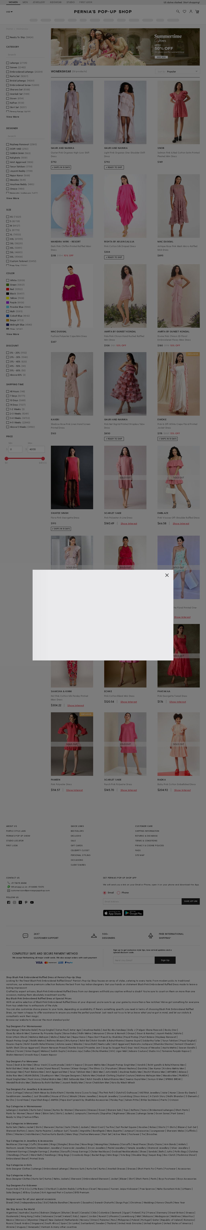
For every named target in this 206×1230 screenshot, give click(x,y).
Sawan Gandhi (187, 1041)
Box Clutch (169, 1148)
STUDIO (71, 2)
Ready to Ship (14, 1110)
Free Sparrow (147, 1182)
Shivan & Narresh (116, 1027)
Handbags (14, 1148)
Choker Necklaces (100, 1145)
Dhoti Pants (182, 1103)
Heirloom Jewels (15, 1141)
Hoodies (143, 1120)
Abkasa (182, 1065)
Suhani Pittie (132, 1093)
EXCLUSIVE (76, 836)
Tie (143, 1127)
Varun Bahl (90, 1037)
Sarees (47, 1103)
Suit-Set (192, 1120)
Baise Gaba (69, 1027)
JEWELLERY (39, 2)
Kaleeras (114, 1137)
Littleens (186, 1182)
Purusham (111, 1062)
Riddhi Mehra (37, 1034)
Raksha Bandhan (58, 1196)
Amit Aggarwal (120, 1037)
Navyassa (103, 1182)
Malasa (45, 1044)
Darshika (142, 1062)
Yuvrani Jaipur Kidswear (124, 1182)
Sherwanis (80, 1103)
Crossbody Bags (81, 1148)
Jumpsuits (80, 1107)
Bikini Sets (48, 1107)
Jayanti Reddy (164, 1027)
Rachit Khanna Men (154, 1065)
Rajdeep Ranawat (166, 1030)
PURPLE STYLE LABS (16, 831)
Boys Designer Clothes (18, 1172)
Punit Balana (147, 1030)
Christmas (135, 1196)
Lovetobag (126, 1089)
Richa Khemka (100, 1044)
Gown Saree (162, 1107)
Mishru (54, 1030)
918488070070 (192, 2)
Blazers (182, 1120)
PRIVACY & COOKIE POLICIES (149, 845)
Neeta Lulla (104, 1037)
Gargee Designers (71, 1069)
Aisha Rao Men (14, 1069)
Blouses (131, 1107)
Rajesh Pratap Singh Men (121, 1058)
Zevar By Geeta (187, 1086)
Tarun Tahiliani (170, 1034)
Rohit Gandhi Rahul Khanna (39, 1037)
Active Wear (120, 1127)
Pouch (25, 1148)
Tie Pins (110, 1120)
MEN (25, 2)
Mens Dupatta (114, 1124)
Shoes (143, 1145)
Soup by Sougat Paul (114, 1041)
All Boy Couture (31, 1186)
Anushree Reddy (92, 1023)
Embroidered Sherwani (96, 1172)
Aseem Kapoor (49, 1048)
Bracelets (43, 1137)
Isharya (28, 1086)
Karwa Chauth (164, 1196)
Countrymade (56, 1058)
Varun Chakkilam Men (97, 1076)
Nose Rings (87, 1137)
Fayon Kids (12, 1182)
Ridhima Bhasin (55, 1034)
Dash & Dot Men (23, 1058)
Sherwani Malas (175, 1124)
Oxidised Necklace (122, 1145)
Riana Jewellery (88, 1089)
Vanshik (141, 1058)
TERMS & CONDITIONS (146, 840)
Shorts (161, 1120)
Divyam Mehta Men (95, 1058)
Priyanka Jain (92, 1041)
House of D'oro (60, 1089)
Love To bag (90, 1086)
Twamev (65, 1062)
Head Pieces (139, 1137)
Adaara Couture (138, 1044)
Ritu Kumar (72, 1034)
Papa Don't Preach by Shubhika (105, 1030)
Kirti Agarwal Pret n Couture (57, 1186)
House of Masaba (150, 1041)
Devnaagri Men (14, 1065)
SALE (73, 840)
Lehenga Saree (145, 1107)
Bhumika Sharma (163, 1037)
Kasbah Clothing (106, 1069)
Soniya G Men (155, 1072)
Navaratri (75, 1196)
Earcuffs (126, 1137)
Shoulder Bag (139, 1148)
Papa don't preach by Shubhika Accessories (84, 1093)
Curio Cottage (14, 1086)
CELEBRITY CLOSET (80, 850)
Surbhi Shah (12, 1041)
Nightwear (119, 1107)
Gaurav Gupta (14, 1037)
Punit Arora (34, 1072)
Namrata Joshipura (141, 1037)
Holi (17, 1196)
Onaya (131, 1027)
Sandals (152, 1145)
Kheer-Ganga (79, 1062)
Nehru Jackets (61, 1172)
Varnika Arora (73, 1086)
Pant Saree (177, 1107)
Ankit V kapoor (74, 1058)
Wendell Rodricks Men (18, 1076)
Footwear (134, 1127)
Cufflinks (191, 1124)
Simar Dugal (32, 1044)
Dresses (92, 1103)
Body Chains (155, 1137)
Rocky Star (171, 1023)
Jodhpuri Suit (60, 1124)
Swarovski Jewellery (74, 1141)
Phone (125, 892)
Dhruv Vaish (40, 1058)
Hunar (173, 1086)
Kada (135, 1145)
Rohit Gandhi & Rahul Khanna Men (105, 1072)
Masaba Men (170, 1069)
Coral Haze (23, 1093)
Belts (161, 1145)
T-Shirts (171, 1120)
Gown (102, 1103)
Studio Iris (154, 1044)
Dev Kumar (155, 1062)
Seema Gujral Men (136, 1072)
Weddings (148, 1196)
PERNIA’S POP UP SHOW (18, 836)
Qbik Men (98, 1065)
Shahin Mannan (14, 1048)
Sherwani (49, 1120)
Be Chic (10, 1093)
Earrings (23, 1137)
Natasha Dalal (29, 1023)
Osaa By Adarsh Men (17, 1027)
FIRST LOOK (85, 2)
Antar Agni (75, 1023)
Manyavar (99, 1027)
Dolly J (131, 1023)
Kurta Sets (36, 1103)
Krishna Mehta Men (173, 1062)
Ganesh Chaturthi (104, 1196)
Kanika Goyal (76, 1041)
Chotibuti (51, 1182)
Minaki (73, 1089)
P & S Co (25, 1182)
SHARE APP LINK (191, 901)
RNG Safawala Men (74, 1072)
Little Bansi (38, 1182)
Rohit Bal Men (13, 1062)
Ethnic (9, 1127)
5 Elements (192, 1089)
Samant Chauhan (184, 1037)
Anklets (182, 1137)
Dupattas (106, 1107)
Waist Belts (36, 1148)
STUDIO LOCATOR (15, 840)
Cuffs (33, 1137)
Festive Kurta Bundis (53, 1127)
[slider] (6, 458)
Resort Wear (34, 1107)
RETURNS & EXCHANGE (146, 836)
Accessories (142, 1124)
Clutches (193, 1145)
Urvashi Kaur (32, 1048)
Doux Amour (141, 1089)
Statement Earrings (16, 1145)
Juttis (169, 1145)
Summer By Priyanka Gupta (46, 1027)
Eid (45, 1196)
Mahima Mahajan (39, 1030)
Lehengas (11, 1103)
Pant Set (106, 1127)
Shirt (131, 1172)
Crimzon (174, 1093)
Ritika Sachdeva (150, 1093)
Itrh (112, 1044)
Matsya (10, 1044)
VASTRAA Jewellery (149, 1086)
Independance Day (31, 1196)
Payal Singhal (187, 1034)
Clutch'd (120, 1086)
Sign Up (165, 953)
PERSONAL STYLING (81, 855)
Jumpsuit (129, 1124)
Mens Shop (72, 1127)
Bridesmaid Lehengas (162, 1103)
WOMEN (13, 2)
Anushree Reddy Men (130, 1065)
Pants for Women (15, 1107)
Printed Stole (37, 1152)
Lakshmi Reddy (66, 1182)
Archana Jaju (74, 1044)
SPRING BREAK (173, 1072)
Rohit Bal (85, 1034)
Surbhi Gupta (58, 1044)
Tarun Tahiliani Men (80, 1065)
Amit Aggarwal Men (57, 1065)
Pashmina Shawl (186, 1148)
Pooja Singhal (46, 1023)
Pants (75, 1120)
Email (109, 892)
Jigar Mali (121, 1044)
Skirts (59, 1107)
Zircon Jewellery (97, 1141)
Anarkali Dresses (116, 1162)
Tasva (9, 1058)
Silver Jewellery (179, 1141)
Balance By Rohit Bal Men (46, 1076)
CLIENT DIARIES (78, 865)
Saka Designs (13, 1186)
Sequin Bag (155, 1148)
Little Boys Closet (86, 1182)
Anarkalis (24, 1103)
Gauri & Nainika (145, 1027)
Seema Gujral (133, 1034)
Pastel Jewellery (116, 1141)
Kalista (178, 1027)
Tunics (144, 1103)
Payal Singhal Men (16, 1072)
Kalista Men (89, 1069)
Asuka (40, 1062)
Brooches (152, 1127)
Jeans (31, 1124)
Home (9, 28)
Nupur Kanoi (79, 1030)
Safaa (87, 1044)
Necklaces (11, 1137)
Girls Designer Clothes (18, 1162)
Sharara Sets (114, 1103)
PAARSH (183, 1069)
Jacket (114, 1172)
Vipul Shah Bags (40, 1093)
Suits (67, 1120)
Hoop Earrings (80, 1145)
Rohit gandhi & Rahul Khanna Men (166, 1058)
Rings (53, 1137)
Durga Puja (122, 1196)
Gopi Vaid (133, 1041)
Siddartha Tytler (151, 1034)
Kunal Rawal (52, 1062)
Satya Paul (62, 1023)
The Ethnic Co (96, 1062)
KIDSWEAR (56, 2)
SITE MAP (139, 855)
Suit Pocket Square (126, 1120)
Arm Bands (170, 1137)
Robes (153, 1120)
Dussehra (88, 1196)
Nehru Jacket (26, 1120)
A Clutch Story (158, 1089)
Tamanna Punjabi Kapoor (176, 1044)
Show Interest (129, 523)
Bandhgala (99, 1124)
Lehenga (37, 1162)
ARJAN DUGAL (31, 1069)
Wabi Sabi (29, 1062)
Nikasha (78, 1037)
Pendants (31, 1141)
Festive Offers (31, 1110)
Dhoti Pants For (146, 1162)
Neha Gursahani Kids (168, 1182)
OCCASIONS (77, 860)
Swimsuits (93, 1107)
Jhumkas (54, 1145)
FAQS (138, 850)
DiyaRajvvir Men (50, 1069)
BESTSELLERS (77, 831)
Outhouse (132, 1086)
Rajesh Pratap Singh (17, 1034)
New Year (179, 1196)
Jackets (68, 1107)
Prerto (164, 1093)
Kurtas (59, 1120)
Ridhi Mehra (84, 1027)
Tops (126, 1103)
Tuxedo (74, 1124)
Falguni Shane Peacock (150, 1023)
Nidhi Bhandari (175, 1089)
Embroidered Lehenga (56, 1162)
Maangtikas (101, 1137)
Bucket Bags (98, 1148)
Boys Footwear (167, 1172)
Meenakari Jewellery (49, 1141)
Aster (165, 1086)
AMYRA (54, 1093)
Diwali (9, 1196)
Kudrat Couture (125, 1069)
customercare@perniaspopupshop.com (30, 890)
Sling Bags (64, 1148)
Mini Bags (112, 1148)
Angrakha (85, 1124)
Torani (19, 1044)
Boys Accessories (187, 1172)
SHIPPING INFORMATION (147, 831)
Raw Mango (13, 1023)
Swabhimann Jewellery (19, 1089)
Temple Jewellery (136, 1141)
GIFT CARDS (77, 845)
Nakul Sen (65, 1030)
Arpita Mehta (169, 1041)
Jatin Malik (111, 1065)
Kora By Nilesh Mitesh (123, 1076)
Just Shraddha (42, 1089)
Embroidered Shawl (17, 1152)
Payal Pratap (131, 1030)
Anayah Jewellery (108, 1089)
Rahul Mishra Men (51, 1072)
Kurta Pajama (43, 1124)
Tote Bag (125, 1148)
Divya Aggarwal (30, 1041)
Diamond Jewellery (158, 1141)
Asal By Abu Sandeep (114, 1023)
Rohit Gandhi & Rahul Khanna (108, 1034)
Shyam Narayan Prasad (54, 1041)
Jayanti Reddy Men (72, 1076)
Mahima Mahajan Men (148, 1069)
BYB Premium (82, 1186)
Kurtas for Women (63, 1103)
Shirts (39, 1120)
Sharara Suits (77, 1162)
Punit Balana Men (34, 1065)
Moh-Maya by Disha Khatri (49, 1086)
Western (19, 1127)
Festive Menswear (90, 1127)
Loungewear (158, 1124)
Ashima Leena (64, 1037)
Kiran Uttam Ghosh (16, 1030)
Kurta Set (92, 1162)
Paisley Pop (116, 1093)
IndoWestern (33, 1127)
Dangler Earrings (38, 1145)
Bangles (62, 1137)
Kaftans (135, 1103)
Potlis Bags (181, 1145)
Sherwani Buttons (16, 1124)
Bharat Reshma (127, 1062)
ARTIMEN (171, 1065)
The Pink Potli (106, 1086)
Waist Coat (97, 1120)
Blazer (123, 1172)
